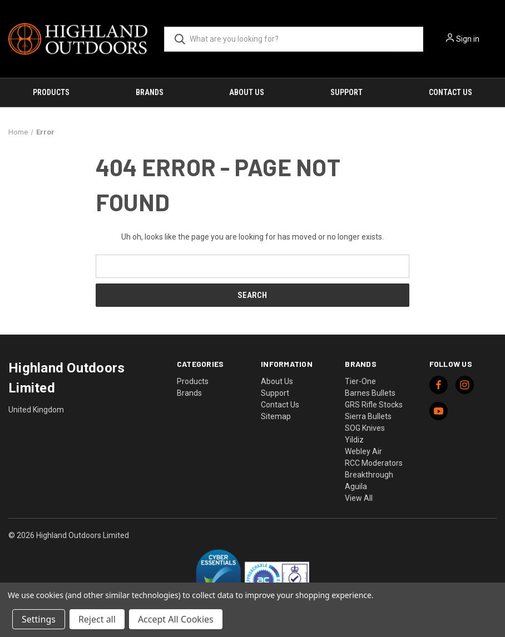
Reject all (97, 619)
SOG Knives (365, 428)
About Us (246, 92)
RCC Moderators (374, 463)
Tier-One (360, 381)
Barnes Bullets (370, 393)
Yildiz (354, 439)
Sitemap (276, 416)
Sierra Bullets (368, 416)
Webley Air (363, 451)
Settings (39, 619)
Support (346, 92)
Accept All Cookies (176, 619)
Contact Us (450, 92)
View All (359, 498)
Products (51, 92)
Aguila (356, 486)
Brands (150, 92)
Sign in (467, 38)
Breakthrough (369, 474)
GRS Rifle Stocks (374, 404)
